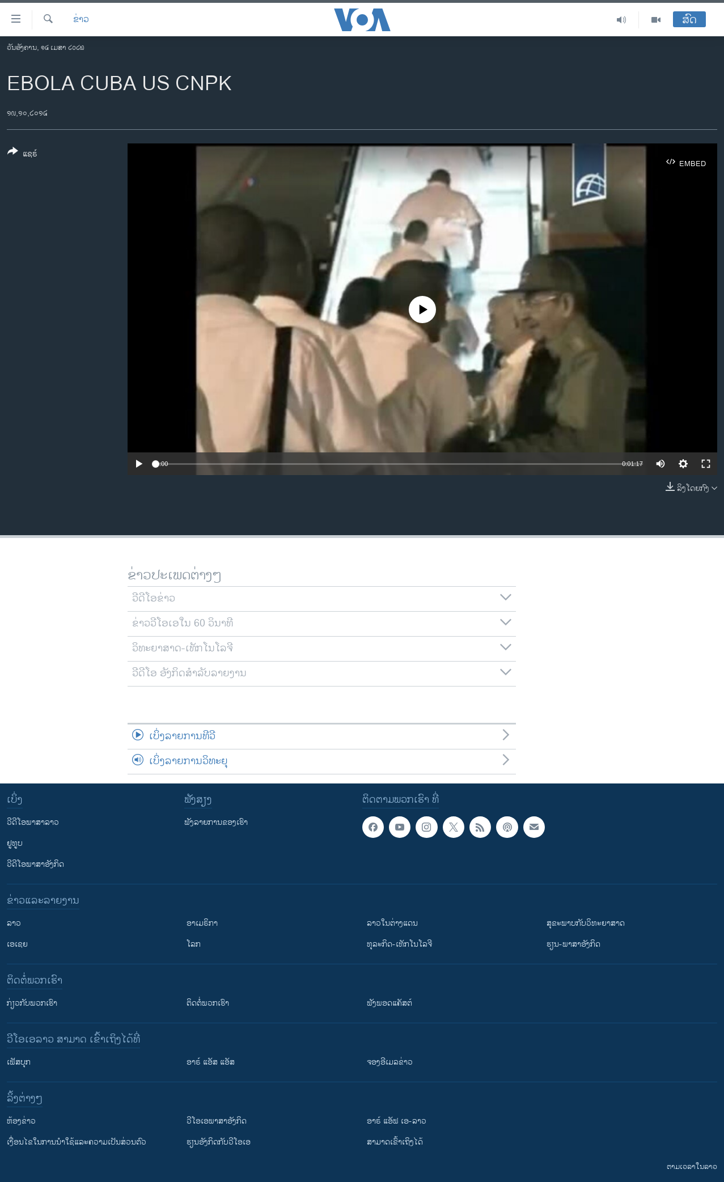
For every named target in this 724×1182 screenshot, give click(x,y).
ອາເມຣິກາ (202, 923)
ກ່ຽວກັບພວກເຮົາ (32, 1003)
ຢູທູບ (15, 843)
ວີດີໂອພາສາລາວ (33, 822)
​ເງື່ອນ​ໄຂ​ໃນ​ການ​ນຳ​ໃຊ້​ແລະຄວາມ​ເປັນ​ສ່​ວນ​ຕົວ (76, 1142)
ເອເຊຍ (17, 944)
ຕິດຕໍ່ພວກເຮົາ (208, 1003)
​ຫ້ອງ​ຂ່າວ (21, 1121)
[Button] (22, 154)
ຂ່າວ (81, 20)
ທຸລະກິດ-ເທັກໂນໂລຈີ (399, 944)
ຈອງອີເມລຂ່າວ (390, 1062)
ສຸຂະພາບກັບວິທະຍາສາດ (586, 923)
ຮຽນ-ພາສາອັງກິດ (573, 944)
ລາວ (14, 923)
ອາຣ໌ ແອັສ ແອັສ (211, 1062)
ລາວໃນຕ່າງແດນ (392, 923)
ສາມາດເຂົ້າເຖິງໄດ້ (395, 1142)
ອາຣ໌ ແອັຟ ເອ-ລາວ (396, 1121)
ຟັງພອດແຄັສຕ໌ (389, 1003)
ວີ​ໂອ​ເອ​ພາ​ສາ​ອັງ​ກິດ (217, 1121)
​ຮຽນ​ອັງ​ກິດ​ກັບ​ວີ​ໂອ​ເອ (219, 1142)
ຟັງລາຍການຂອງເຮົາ (216, 822)
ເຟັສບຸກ (19, 1062)
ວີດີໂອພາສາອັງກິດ (35, 864)
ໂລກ (194, 944)
